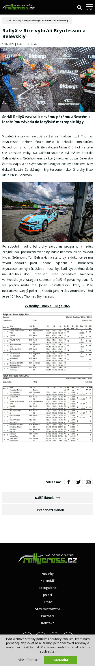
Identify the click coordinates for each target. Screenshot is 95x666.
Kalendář (47, 581)
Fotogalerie (47, 588)
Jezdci (47, 595)
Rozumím (60, 660)
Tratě (47, 602)
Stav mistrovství (47, 609)
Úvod (8, 20)
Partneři (47, 616)
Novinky (17, 20)
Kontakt (47, 623)
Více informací (28, 660)
